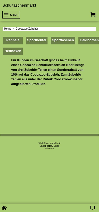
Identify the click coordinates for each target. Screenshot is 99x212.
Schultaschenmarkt (19, 5)
